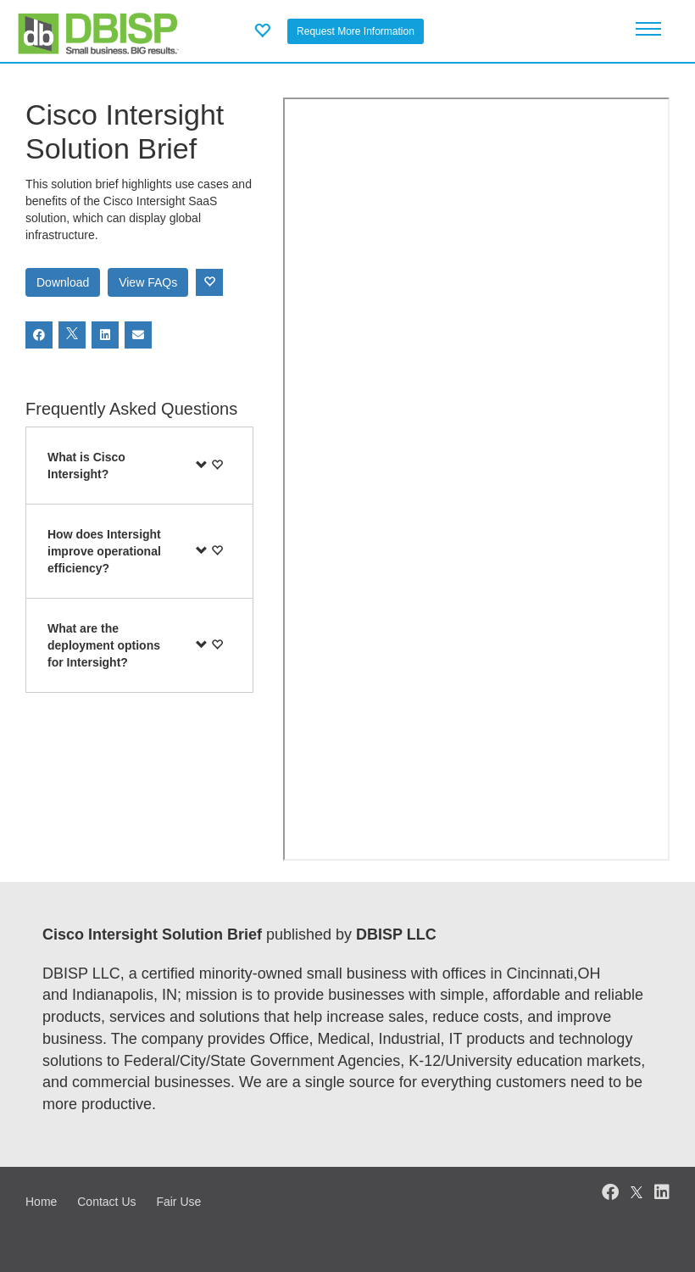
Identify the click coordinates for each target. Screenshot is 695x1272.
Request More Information (355, 31)
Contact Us (106, 1201)
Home (41, 1201)
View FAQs (148, 282)
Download (62, 282)
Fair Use (178, 1201)
